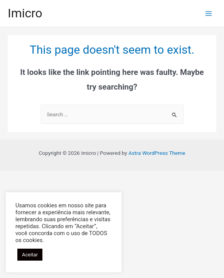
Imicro (25, 13)
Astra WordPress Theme (156, 153)
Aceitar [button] (30, 255)
